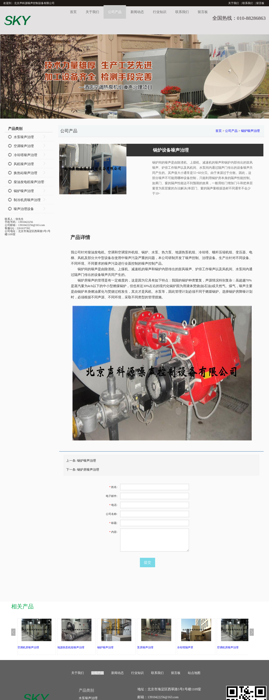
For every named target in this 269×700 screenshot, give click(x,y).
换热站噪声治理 (25, 173)
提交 (147, 562)
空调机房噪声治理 (28, 647)
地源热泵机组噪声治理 (70, 647)
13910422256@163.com (163, 697)
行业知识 (159, 12)
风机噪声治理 (24, 164)
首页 (73, 12)
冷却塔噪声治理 (25, 155)
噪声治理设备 (24, 209)
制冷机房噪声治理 (27, 200)
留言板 (260, 3)
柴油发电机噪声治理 (29, 182)
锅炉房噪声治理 (88, 469)
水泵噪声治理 (24, 137)
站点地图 (194, 673)
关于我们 (233, 3)
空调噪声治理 (24, 146)
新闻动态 (137, 12)
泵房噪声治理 (145, 647)
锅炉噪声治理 (24, 191)
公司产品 (114, 12)
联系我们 (247, 3)
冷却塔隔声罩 (185, 647)
